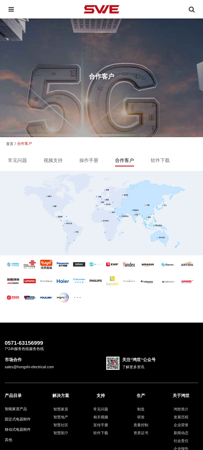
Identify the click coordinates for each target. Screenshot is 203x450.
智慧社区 (60, 425)
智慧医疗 (60, 433)
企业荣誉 (181, 425)
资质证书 (140, 433)
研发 (141, 417)
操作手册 (88, 160)
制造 (141, 409)
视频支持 (53, 160)
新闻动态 (181, 433)
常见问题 (17, 160)
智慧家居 (60, 409)
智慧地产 (60, 417)
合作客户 (124, 160)
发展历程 (181, 417)
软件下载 (160, 160)
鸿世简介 (181, 409)
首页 (9, 144)
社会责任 (181, 441)
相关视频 (100, 417)
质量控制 (140, 425)
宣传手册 (100, 425)
